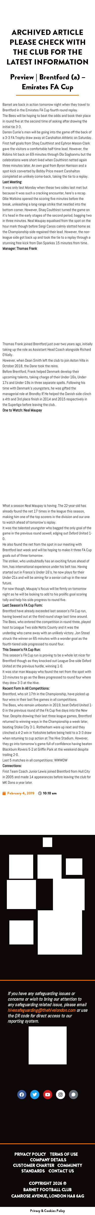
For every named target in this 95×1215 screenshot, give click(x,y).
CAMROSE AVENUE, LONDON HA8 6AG (47, 1196)
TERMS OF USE (64, 1154)
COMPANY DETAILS (48, 1160)
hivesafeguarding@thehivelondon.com (41, 1010)
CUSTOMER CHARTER (33, 1165)
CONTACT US (61, 1171)
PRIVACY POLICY (30, 1154)
